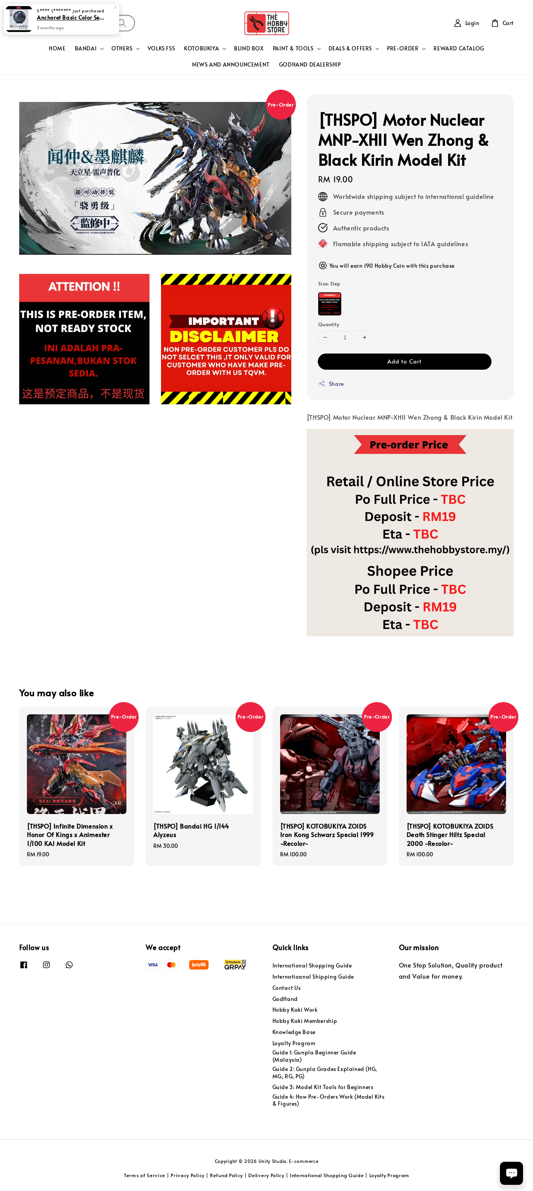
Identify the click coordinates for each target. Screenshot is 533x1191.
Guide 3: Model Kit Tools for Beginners (323, 1087)
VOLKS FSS (161, 48)
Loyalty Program (293, 1043)
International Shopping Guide (312, 965)
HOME (57, 48)
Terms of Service (144, 1175)
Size (329, 283)
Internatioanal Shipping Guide (313, 976)
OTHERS (122, 48)
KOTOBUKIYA (201, 48)
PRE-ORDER (402, 48)
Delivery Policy (266, 1175)
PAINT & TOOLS (293, 48)
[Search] (122, 22)
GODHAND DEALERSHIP (310, 64)
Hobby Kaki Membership (304, 1020)
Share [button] (331, 383)
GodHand (285, 999)
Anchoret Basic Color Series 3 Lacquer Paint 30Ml (71, 16)
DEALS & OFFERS (350, 48)
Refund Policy (226, 1175)
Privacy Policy (187, 1175)
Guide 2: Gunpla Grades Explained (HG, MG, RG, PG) (324, 1072)
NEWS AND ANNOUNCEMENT (231, 64)
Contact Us (286, 987)
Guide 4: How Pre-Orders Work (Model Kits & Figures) (328, 1100)
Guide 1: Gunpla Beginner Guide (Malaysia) (314, 1056)
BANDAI (86, 48)
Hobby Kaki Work (295, 1009)
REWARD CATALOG (458, 48)
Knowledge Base (293, 1032)
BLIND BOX (248, 48)
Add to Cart (404, 361)
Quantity (328, 324)
